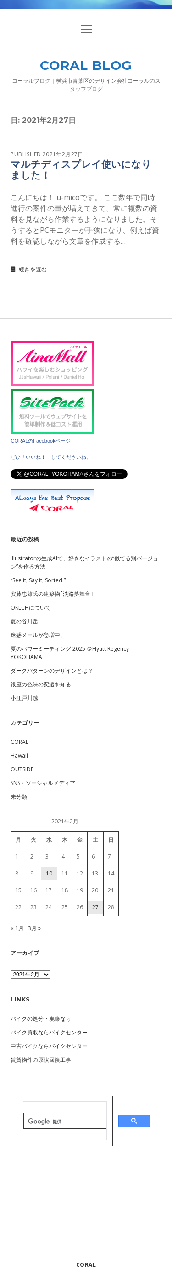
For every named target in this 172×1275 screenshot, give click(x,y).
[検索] (58, 1121)
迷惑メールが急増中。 (38, 635)
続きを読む (33, 269)
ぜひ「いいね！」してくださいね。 (51, 457)
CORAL (19, 742)
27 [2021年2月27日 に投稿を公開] (95, 907)
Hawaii (19, 755)
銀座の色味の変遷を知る (41, 684)
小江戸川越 (24, 698)
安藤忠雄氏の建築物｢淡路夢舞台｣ (52, 594)
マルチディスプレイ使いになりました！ (81, 169)
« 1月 (17, 928)
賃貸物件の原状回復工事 (41, 1060)
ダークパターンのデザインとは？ (52, 670)
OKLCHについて (31, 607)
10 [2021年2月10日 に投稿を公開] (49, 873)
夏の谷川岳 (24, 621)
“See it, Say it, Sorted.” (38, 580)
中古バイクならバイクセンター (49, 1046)
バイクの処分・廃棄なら (41, 1018)
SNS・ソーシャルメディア (43, 783)
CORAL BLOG (86, 65)
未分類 (19, 797)
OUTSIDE (22, 769)
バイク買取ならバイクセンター (49, 1032)
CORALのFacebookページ (40, 440)
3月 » (34, 928)
